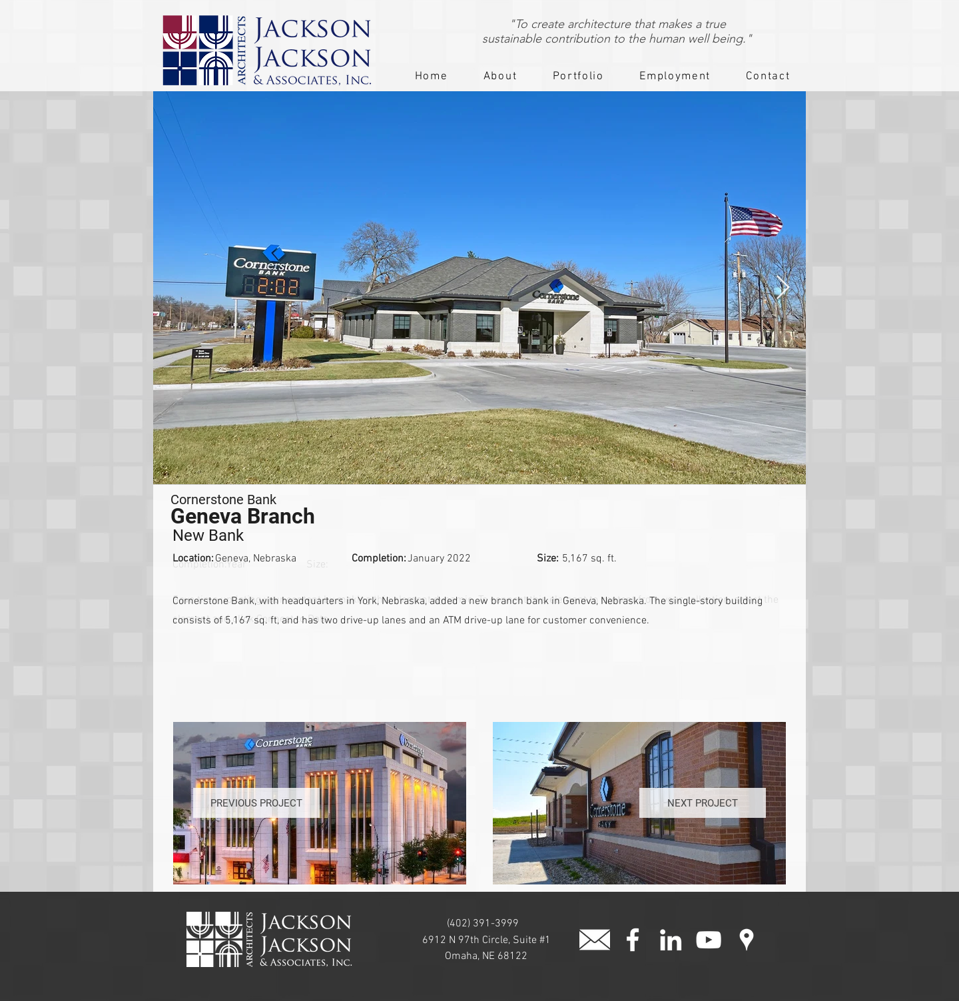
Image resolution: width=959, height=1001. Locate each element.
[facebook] (632, 939)
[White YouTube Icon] (708, 939)
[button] (500, 77)
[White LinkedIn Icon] (670, 939)
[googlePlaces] (746, 939)
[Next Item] (783, 288)
